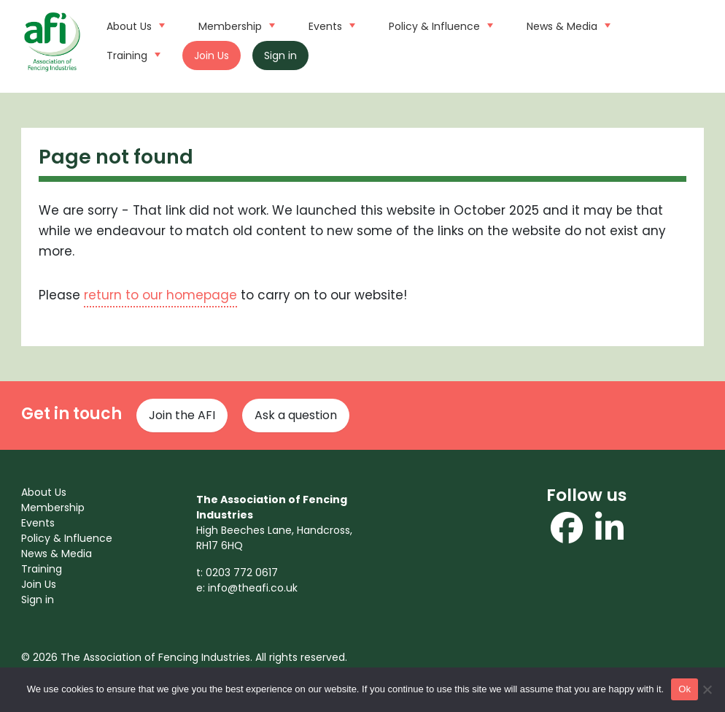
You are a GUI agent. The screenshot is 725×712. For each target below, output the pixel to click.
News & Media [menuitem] (56, 553)
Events (330, 25)
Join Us (211, 55)
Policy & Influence (439, 25)
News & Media (566, 25)
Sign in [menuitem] (37, 599)
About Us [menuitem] (43, 492)
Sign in (280, 55)
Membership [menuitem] (53, 507)
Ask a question (296, 415)
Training (131, 54)
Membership (235, 25)
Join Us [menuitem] (38, 584)
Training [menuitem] (41, 569)
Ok (684, 689)
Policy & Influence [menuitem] (66, 538)
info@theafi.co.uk (253, 588)
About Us (133, 25)
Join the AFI (182, 415)
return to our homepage (160, 295)
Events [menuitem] (38, 523)
